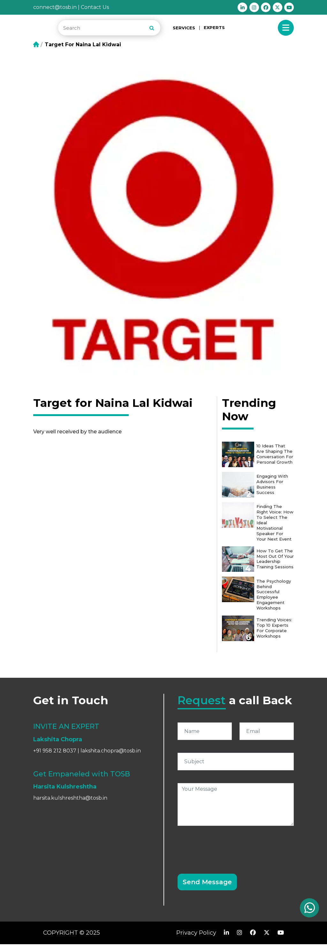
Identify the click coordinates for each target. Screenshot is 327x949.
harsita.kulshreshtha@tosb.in (70, 803)
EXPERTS (214, 27)
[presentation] (226, 850)
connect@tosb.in (55, 7)
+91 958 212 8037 (54, 756)
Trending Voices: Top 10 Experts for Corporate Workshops (275, 631)
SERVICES (184, 28)
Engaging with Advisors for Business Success (273, 484)
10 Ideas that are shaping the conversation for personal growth (275, 455)
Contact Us (95, 7)
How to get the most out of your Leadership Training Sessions (272, 562)
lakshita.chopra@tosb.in (110, 756)
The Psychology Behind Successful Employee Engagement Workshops (274, 599)
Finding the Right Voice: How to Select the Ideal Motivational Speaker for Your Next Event (275, 522)
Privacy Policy (196, 937)
